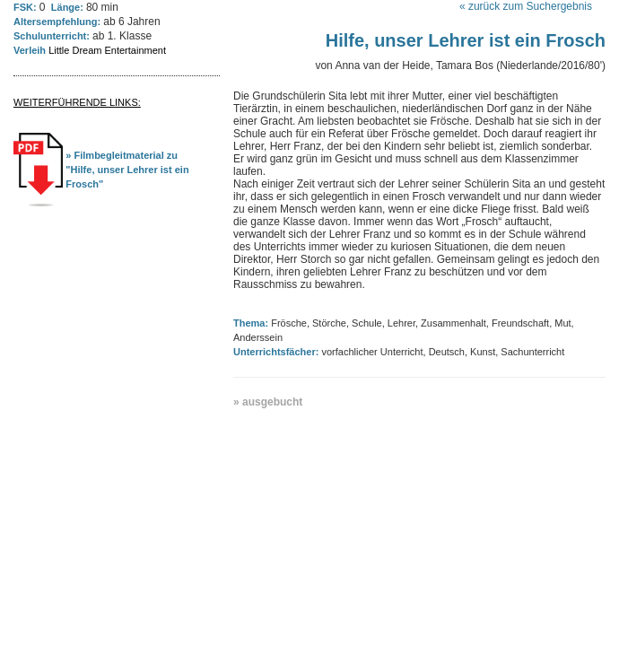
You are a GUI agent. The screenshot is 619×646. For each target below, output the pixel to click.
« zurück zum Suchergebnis (525, 6)
